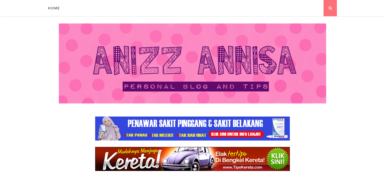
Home (54, 8)
